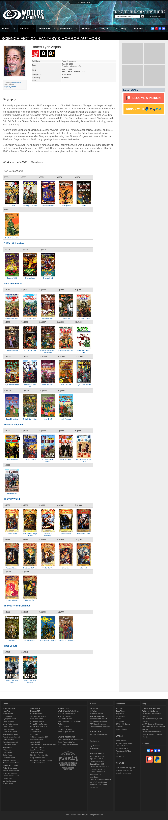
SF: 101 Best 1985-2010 (38, 726)
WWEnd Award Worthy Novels (68, 711)
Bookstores (120, 721)
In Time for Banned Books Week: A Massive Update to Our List (152, 734)
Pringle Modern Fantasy (38, 724)
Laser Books (94, 777)
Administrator (16, 83)
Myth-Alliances (66, 385)
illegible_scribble (10, 87)
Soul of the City (48, 568)
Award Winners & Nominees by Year (70, 739)
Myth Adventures (13, 283)
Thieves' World (12, 499)
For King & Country (30, 205)
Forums (138, 28)
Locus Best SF (35, 742)
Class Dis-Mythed (12, 419)
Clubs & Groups (121, 729)
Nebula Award (8, 713)
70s (39, 755)
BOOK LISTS (35, 708)
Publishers (44, 28)
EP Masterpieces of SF (98, 769)
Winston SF (94, 787)
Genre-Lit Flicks (63, 726)
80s (42, 755)
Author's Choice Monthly (98, 782)
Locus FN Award (9, 726)
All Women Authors (96, 713)
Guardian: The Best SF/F (39, 716)
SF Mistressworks (36, 713)
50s (31, 755)
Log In (104, 28)
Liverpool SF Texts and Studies (100, 779)
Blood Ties (65, 568)
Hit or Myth (65, 318)
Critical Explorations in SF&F (100, 766)
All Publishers (94, 748)
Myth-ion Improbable (12, 385)
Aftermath (83, 568)
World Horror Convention (98, 721)
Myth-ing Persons (84, 318)
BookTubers (120, 711)
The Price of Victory (66, 640)
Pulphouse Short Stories (98, 785)
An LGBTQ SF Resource (66, 732)
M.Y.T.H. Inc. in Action (65, 350)
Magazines (120, 713)
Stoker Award (7, 755)
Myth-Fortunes (66, 419)
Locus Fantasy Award (10, 724)
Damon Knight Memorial (98, 719)
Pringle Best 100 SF (37, 721)
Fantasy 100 (34, 729)
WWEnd (86, 28)
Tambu (83, 205)
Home (67, 815)
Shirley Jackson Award (11, 770)
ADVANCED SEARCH (156, 16)
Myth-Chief (48, 419)
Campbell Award (8, 739)
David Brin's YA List (37, 747)
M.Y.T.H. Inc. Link (30, 350)
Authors (24, 28)
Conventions (120, 716)
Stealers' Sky (29, 600)
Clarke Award (7, 752)
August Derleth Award (10, 734)
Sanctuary (12, 640)
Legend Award (8, 778)
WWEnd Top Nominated (66, 713)
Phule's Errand (12, 493)
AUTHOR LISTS (95, 732)
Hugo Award (7, 711)
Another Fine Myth (11, 318)
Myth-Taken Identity (83, 385)
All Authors (93, 711)
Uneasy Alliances (12, 600)
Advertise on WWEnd (123, 751)
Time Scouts (10, 646)
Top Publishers (95, 746)
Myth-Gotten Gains (29, 419)
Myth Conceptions (30, 318)
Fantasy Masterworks (97, 772)
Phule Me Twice (65, 459)
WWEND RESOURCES (66, 737)
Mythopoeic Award (9, 719)
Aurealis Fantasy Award (11, 763)
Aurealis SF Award (9, 760)
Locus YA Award (8, 729)
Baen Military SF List (37, 750)
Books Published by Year (67, 742)
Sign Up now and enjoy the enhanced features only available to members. (125, 770)
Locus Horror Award (10, 732)
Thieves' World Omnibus (17, 605)
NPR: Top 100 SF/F (37, 719)
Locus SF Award (8, 721)
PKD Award (7, 750)
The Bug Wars (66, 205)
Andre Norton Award (10, 768)
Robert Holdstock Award (11, 737)
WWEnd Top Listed (64, 716)
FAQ (117, 753)
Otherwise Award (9, 758)
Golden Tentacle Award (11, 776)
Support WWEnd (122, 748)
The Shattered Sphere (48, 640)
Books (5, 28)
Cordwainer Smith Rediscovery (100, 726)
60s (35, 755)
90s (46, 755)
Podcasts (119, 708)
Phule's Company (13, 424)
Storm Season (66, 533)
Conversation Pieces (97, 761)
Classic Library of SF (97, 764)
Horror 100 (34, 734)
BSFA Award (7, 716)
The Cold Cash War (12, 238)
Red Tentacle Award (10, 773)
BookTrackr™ (63, 747)
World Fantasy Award (10, 742)
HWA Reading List (36, 739)
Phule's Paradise (30, 459)
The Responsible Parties (124, 743)
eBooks (118, 719)
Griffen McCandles (14, 243)
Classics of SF (35, 711)
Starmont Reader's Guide (99, 734)
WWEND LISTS (63, 708)
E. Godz (12, 205)
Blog (124, 28)
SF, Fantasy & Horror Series (68, 745)
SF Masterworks (95, 774)
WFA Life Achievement (98, 724)
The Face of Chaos (83, 533)
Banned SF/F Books (65, 729)
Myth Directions (47, 318)
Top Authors (94, 708)
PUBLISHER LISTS (97, 753)
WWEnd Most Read (65, 719)
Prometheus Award (9, 745)
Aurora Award (7, 747)
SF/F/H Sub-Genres (123, 724)
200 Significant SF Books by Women (43, 745)
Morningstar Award (9, 781)
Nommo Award (8, 783)
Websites (119, 726)
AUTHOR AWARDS (97, 716)
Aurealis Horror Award (10, 765)
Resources (66, 28)
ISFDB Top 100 (35, 732)
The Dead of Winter (30, 568)
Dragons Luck (30, 278)
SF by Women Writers (37, 758)
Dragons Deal (48, 278)
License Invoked (48, 205)
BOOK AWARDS (9, 708)
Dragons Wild (12, 278)
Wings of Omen (11, 568)
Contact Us (120, 756)
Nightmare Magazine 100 (39, 737)
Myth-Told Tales (47, 385)
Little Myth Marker (12, 350)
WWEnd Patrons (122, 746)
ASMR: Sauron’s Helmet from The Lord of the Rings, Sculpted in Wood (153, 726)
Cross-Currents (30, 640)
